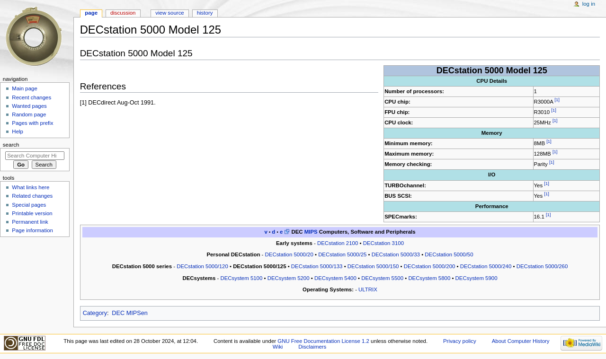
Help (17, 131)
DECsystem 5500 (382, 278)
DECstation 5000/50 (449, 254)
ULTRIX (367, 289)
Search (11, 145)
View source (169, 13)
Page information (32, 230)
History (205, 13)
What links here (30, 187)
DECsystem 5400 (335, 278)
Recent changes (31, 97)
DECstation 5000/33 (396, 254)
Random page (29, 114)
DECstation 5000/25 (342, 254)
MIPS (311, 232)
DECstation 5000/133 (317, 266)
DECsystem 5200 (288, 278)
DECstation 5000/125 (259, 266)
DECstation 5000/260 (542, 266)
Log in (588, 4)
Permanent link (30, 222)
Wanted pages (29, 106)
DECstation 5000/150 (373, 266)
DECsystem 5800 (429, 278)
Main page (24, 88)
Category (95, 313)
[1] (557, 99)
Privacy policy (459, 341)
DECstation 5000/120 (202, 266)
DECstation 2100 (337, 243)
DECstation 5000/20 (289, 254)
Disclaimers (312, 347)
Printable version (32, 213)
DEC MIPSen (129, 313)
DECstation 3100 (383, 243)
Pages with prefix (32, 123)
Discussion (122, 13)
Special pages (29, 205)
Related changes (32, 196)
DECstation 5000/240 (486, 266)
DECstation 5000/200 (429, 266)
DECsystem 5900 (476, 278)
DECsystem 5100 (241, 278)
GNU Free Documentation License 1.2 (323, 341)
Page (91, 13)
